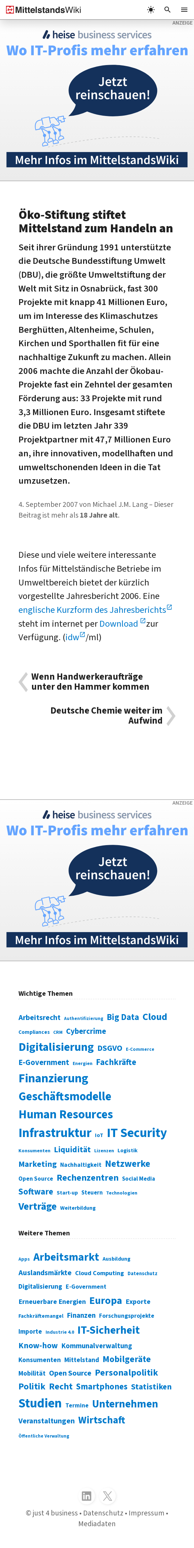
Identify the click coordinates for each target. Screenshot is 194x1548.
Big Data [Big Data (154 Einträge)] (123, 1017)
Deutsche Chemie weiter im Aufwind (106, 716)
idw (72, 637)
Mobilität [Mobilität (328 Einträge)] (32, 1373)
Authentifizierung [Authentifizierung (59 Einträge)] (83, 1018)
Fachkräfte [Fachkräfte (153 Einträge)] (116, 1062)
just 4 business (55, 1513)
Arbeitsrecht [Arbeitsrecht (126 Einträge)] (39, 1017)
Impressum (146, 1513)
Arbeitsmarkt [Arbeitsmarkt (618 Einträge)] (66, 1257)
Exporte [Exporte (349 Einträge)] (138, 1302)
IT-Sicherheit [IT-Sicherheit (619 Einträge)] (109, 1330)
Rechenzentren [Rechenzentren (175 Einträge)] (88, 1177)
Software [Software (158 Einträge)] (35, 1192)
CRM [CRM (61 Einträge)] (58, 1032)
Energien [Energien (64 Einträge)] (82, 1063)
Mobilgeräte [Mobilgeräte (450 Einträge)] (127, 1359)
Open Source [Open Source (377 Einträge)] (70, 1373)
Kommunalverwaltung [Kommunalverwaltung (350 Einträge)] (96, 1346)
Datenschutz (103, 1513)
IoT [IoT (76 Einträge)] (99, 1135)
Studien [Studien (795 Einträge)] (40, 1403)
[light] (151, 9)
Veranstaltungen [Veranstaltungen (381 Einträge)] (46, 1420)
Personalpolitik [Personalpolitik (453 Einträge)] (126, 1373)
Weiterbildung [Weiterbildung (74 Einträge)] (78, 1208)
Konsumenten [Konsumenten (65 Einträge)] (34, 1150)
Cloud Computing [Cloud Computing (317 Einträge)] (99, 1273)
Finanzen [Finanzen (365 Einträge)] (81, 1315)
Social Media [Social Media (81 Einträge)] (138, 1179)
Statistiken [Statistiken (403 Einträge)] (151, 1387)
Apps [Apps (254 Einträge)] (24, 1259)
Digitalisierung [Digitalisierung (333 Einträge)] (40, 1286)
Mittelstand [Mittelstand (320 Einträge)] (81, 1360)
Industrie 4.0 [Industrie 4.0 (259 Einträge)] (60, 1332)
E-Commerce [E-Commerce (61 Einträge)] (140, 1049)
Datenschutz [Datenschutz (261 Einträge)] (142, 1273)
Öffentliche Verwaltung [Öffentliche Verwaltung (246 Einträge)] (43, 1436)
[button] (167, 9)
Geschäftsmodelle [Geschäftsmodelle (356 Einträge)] (64, 1096)
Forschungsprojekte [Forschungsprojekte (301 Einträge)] (126, 1316)
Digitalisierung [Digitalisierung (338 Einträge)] (56, 1047)
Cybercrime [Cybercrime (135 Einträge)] (86, 1031)
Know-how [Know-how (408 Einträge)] (38, 1345)
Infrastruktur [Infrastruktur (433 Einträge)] (54, 1133)
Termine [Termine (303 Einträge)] (77, 1405)
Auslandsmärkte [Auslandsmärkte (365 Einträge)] (45, 1273)
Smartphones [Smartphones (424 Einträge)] (102, 1387)
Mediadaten (97, 1524)
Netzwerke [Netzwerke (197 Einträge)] (127, 1164)
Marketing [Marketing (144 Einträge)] (37, 1164)
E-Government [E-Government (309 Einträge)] (86, 1286)
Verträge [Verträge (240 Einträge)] (37, 1206)
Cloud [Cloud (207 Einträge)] (155, 1017)
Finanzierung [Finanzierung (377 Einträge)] (53, 1078)
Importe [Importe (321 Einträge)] (30, 1331)
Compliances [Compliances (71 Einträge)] (34, 1032)
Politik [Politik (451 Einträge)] (32, 1386)
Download (119, 623)
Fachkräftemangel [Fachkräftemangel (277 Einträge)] (40, 1316)
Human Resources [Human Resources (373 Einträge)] (65, 1114)
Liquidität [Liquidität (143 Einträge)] (72, 1149)
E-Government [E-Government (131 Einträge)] (43, 1062)
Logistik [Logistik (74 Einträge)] (128, 1150)
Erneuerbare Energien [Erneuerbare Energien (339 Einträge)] (52, 1302)
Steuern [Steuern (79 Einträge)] (92, 1193)
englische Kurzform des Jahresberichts (92, 610)
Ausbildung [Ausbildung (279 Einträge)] (116, 1259)
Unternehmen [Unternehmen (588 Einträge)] (125, 1404)
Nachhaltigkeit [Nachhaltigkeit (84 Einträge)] (81, 1165)
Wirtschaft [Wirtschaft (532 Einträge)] (101, 1420)
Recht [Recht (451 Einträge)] (61, 1386)
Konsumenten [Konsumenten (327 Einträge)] (39, 1360)
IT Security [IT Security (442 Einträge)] (137, 1133)
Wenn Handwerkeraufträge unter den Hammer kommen (90, 682)
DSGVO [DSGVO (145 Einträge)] (109, 1048)
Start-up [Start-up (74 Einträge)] (67, 1193)
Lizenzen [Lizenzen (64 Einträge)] (104, 1150)
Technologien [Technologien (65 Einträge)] (121, 1193)
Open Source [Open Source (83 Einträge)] (35, 1179)
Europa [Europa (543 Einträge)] (105, 1301)
